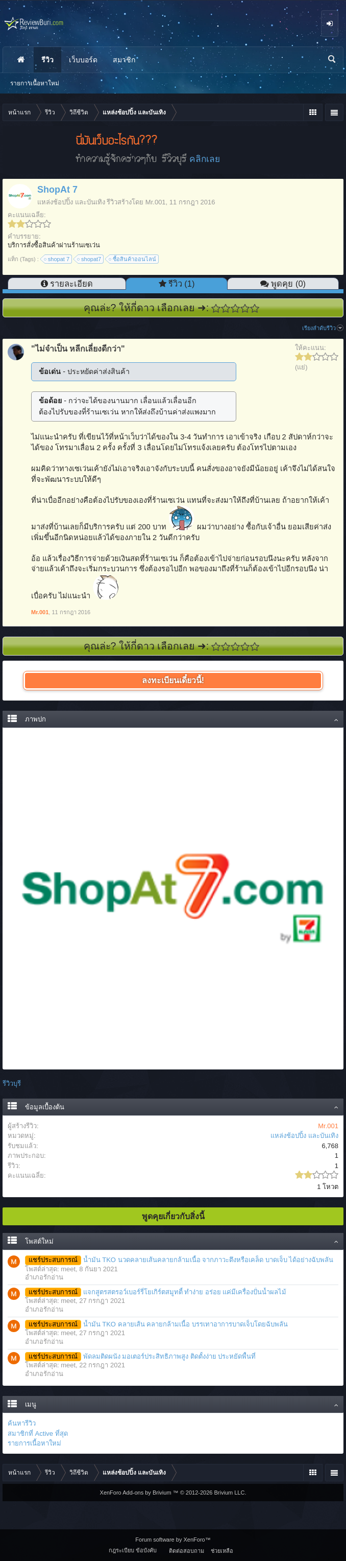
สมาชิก (124, 60)
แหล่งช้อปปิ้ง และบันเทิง (71, 202)
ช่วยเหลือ (222, 1551)
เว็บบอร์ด (83, 60)
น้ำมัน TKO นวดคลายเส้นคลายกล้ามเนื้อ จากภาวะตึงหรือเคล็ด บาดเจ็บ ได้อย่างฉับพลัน (179, 1260)
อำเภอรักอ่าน (44, 1277)
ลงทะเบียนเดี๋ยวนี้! (173, 680)
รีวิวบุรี (12, 1083)
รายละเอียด (71, 283)
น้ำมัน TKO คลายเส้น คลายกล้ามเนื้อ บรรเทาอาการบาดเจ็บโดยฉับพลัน (156, 1324)
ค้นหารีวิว (22, 1423)
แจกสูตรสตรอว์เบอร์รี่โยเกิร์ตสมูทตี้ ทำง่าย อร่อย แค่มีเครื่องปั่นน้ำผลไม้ (155, 1292)
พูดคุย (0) (288, 283)
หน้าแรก (21, 60)
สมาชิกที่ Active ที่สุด (38, 1433)
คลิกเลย (204, 159)
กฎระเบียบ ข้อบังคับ (133, 1550)
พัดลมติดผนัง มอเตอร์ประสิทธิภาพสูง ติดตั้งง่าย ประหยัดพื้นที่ (140, 1356)
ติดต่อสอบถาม (186, 1551)
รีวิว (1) (181, 283)
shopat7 (89, 259)
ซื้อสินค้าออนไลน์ (133, 259)
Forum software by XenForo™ (172, 1539)
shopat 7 (57, 259)
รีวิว (47, 60)
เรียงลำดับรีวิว (322, 328)
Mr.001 (155, 202)
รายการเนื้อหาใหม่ (34, 1443)
